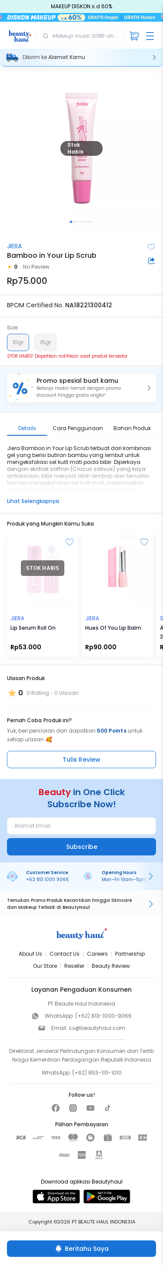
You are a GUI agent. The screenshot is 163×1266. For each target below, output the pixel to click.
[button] (81, 388)
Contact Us (65, 953)
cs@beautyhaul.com (97, 1028)
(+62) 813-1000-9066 (103, 1015)
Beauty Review (111, 966)
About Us (30, 953)
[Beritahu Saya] (81, 1248)
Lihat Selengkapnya (33, 501)
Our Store (45, 966)
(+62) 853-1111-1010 (97, 1072)
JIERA (14, 246)
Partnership (130, 953)
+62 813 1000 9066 (47, 879)
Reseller (74, 966)
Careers (97, 953)
